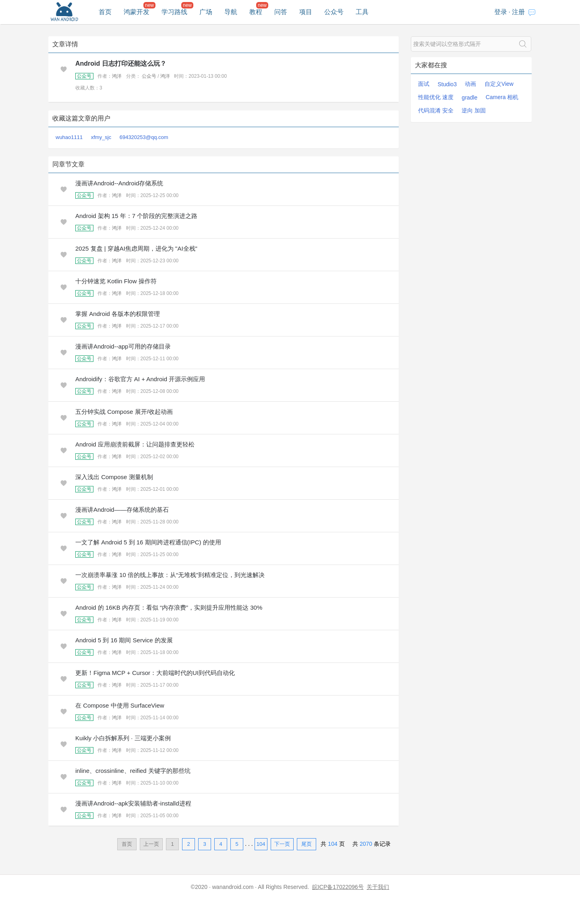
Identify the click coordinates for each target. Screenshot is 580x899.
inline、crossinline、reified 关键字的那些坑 (133, 770)
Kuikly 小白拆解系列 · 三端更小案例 (123, 738)
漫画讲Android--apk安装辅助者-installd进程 (133, 803)
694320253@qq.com (144, 137)
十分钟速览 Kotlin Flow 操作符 (116, 281)
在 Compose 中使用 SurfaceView (119, 705)
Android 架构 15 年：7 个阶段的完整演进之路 (136, 215)
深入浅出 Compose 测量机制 (114, 476)
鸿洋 (117, 76)
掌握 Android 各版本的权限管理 (117, 313)
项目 (305, 11)
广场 (205, 11)
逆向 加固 (474, 110)
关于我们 (378, 887)
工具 (362, 11)
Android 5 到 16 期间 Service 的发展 (124, 640)
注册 (518, 11)
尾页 (306, 844)
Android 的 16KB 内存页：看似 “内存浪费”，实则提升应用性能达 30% (168, 607)
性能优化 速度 (436, 97)
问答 (280, 11)
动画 (470, 84)
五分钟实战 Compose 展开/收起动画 (124, 411)
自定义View (499, 84)
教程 (255, 11)
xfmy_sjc (101, 137)
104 (261, 844)
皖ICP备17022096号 (338, 887)
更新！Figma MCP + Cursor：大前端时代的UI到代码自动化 (155, 672)
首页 (105, 11)
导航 (230, 11)
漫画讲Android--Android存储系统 (119, 183)
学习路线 (174, 11)
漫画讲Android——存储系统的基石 (122, 509)
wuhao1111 (69, 137)
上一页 (151, 844)
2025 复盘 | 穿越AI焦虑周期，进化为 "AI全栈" (136, 248)
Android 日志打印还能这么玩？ (120, 63)
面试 (423, 84)
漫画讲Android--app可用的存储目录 (123, 346)
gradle (469, 97)
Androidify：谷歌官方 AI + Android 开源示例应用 (140, 379)
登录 (500, 11)
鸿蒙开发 (136, 11)
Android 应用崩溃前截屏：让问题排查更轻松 (135, 444)
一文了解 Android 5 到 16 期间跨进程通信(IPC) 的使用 (148, 542)
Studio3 (446, 84)
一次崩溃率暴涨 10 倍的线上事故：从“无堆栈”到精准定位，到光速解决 (170, 574)
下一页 (282, 844)
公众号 (334, 11)
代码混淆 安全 (436, 110)
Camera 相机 (502, 97)
